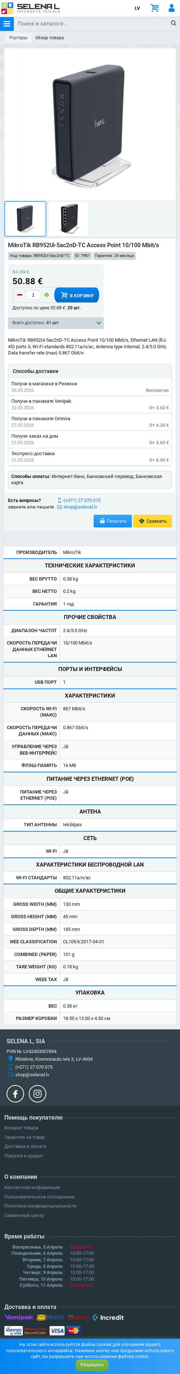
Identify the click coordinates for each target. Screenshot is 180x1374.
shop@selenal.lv (80, 507)
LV (137, 8)
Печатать (113, 521)
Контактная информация (32, 1187)
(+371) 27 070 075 (82, 500)
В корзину (76, 295)
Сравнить (152, 521)
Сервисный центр (24, 1215)
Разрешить (92, 1364)
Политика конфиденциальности (40, 1206)
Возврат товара (21, 1127)
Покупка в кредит (23, 1155)
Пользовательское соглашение (39, 1197)
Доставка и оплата (25, 1146)
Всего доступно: (35, 322)
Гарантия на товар (24, 1137)
